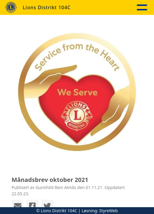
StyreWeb (108, 210)
